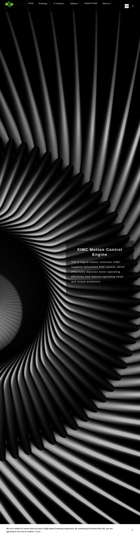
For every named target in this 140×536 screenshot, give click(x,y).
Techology (43, 6)
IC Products (59, 6)
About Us (106, 6)
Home (30, 6)
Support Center (90, 6)
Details (38, 531)
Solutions (74, 6)
